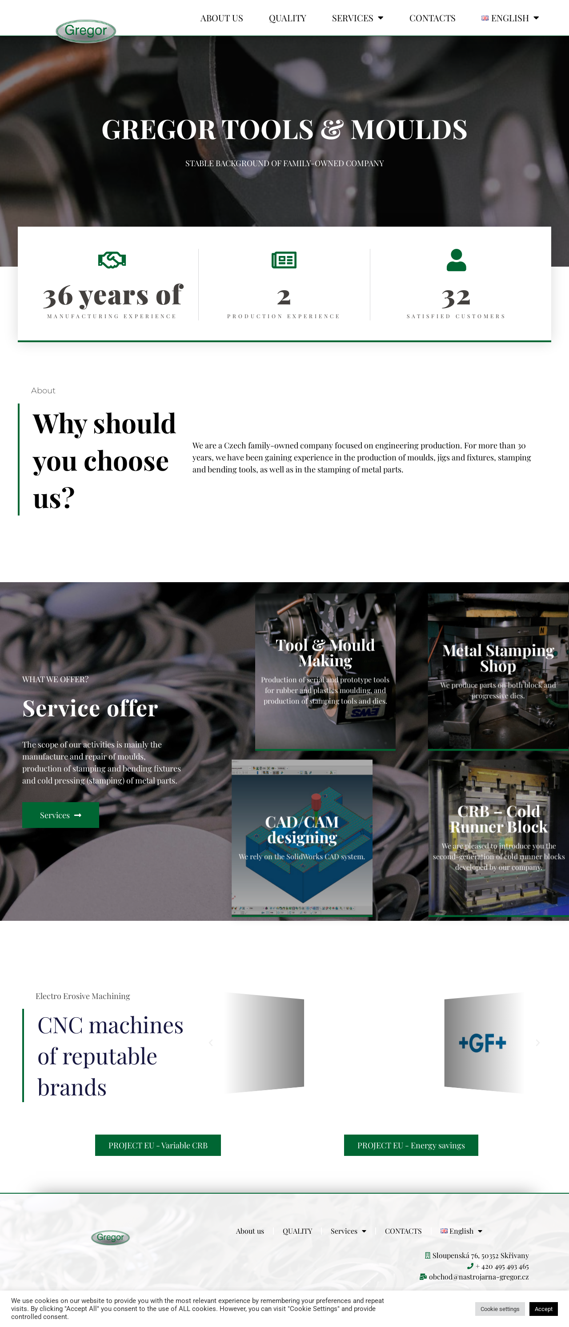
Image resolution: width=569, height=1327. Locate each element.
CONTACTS (432, 18)
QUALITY (287, 18)
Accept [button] (544, 1309)
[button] (210, 1043)
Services (358, 18)
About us (221, 18)
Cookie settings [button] (500, 1309)
